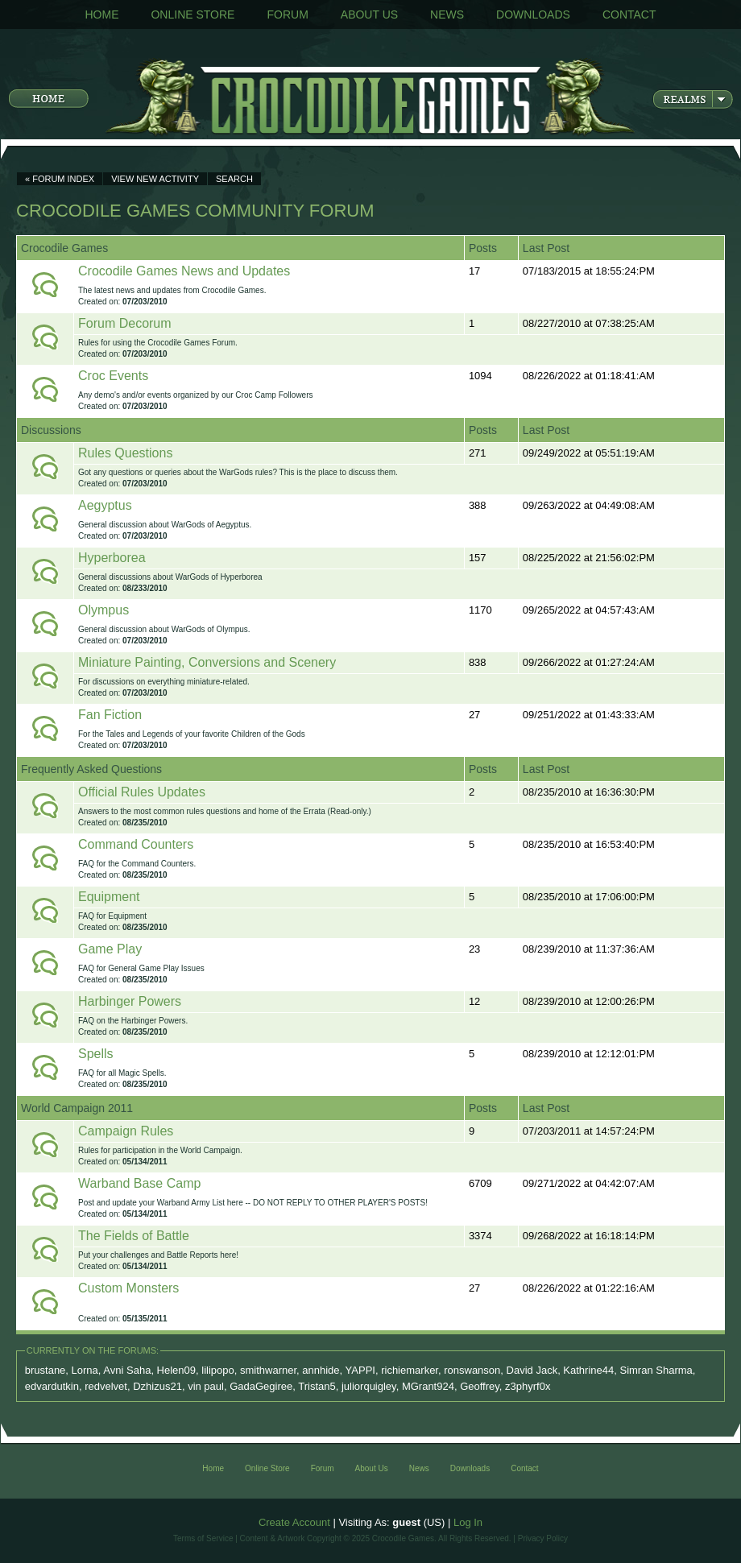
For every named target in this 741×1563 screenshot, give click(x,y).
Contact (629, 14)
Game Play (110, 949)
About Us (369, 14)
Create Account (294, 1522)
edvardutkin (52, 1386)
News (447, 14)
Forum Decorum (125, 323)
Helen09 (176, 1370)
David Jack (532, 1370)
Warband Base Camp (139, 1183)
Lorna (85, 1370)
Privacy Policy (543, 1538)
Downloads (533, 14)
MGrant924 (428, 1386)
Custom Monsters (128, 1288)
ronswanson (472, 1370)
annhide (320, 1370)
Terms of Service (203, 1538)
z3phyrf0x (527, 1386)
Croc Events (113, 375)
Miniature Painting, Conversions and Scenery (207, 662)
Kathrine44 (588, 1370)
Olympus (103, 610)
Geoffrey (479, 1386)
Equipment (109, 896)
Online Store (192, 14)
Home (101, 14)
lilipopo (217, 1370)
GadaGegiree (261, 1386)
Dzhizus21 (157, 1386)
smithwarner (268, 1370)
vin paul (206, 1386)
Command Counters (135, 844)
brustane (45, 1370)
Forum (287, 14)
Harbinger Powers (129, 1001)
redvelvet (106, 1386)
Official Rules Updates (141, 792)
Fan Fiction (110, 715)
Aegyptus (105, 505)
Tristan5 (316, 1386)
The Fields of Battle (133, 1236)
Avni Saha (127, 1370)
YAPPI (360, 1370)
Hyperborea (112, 557)
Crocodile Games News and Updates (184, 271)
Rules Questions (125, 453)
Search (234, 179)
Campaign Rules (125, 1131)
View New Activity (155, 179)
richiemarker (409, 1370)
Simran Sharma (655, 1370)
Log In (467, 1522)
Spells (96, 1054)
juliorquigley (369, 1386)
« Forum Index (59, 179)
